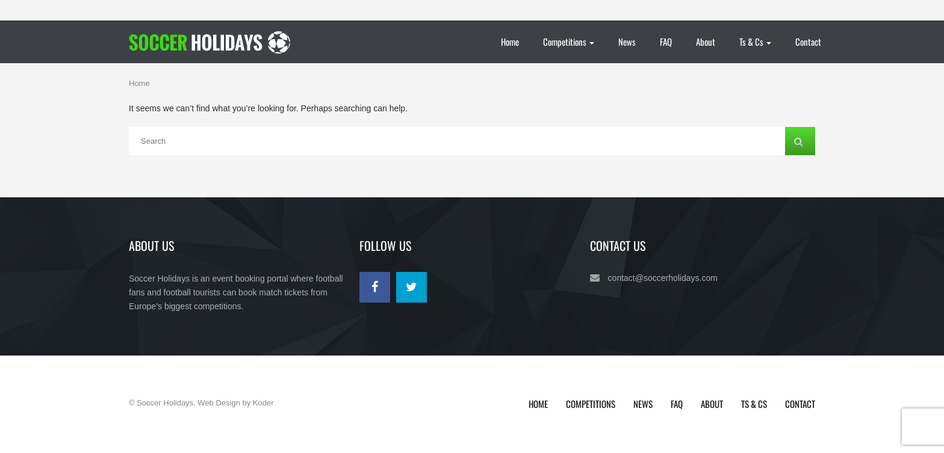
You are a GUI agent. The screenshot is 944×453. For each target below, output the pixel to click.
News (627, 41)
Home (510, 41)
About (705, 41)
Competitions (568, 41)
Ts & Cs (755, 41)
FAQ (666, 41)
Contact (808, 41)
